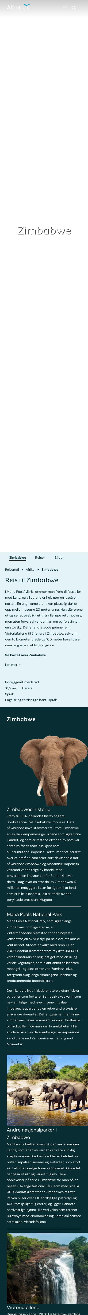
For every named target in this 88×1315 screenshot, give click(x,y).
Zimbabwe (17, 557)
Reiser (40, 557)
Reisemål (12, 569)
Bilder (59, 557)
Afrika (30, 569)
